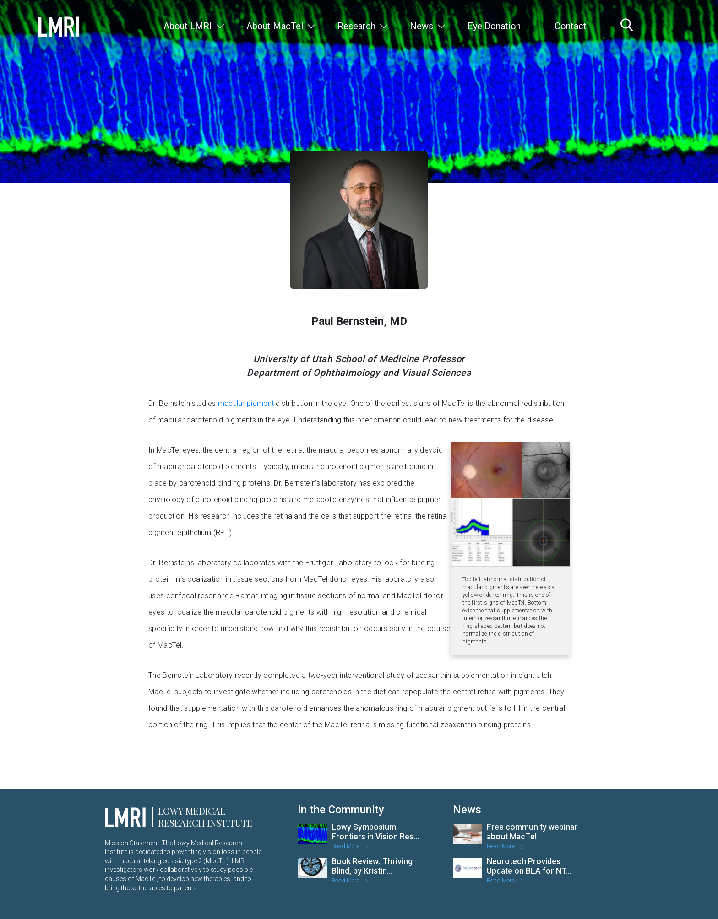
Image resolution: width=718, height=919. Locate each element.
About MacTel (274, 26)
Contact (571, 26)
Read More (350, 846)
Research (356, 26)
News (421, 26)
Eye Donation (494, 26)
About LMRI (187, 26)
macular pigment (246, 403)
